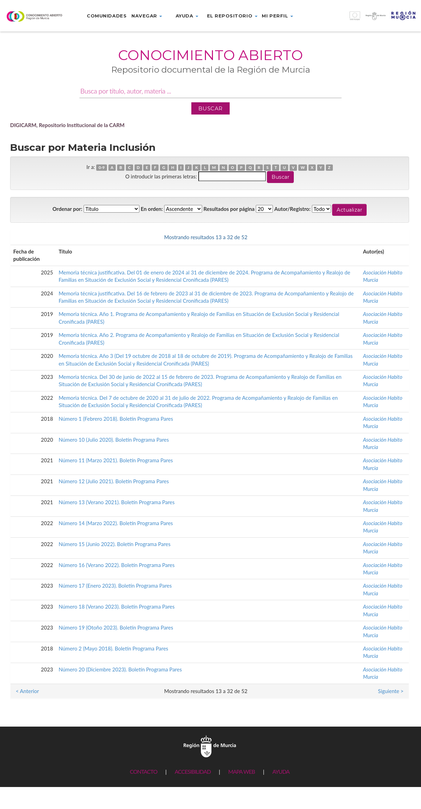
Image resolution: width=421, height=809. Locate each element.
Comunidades (107, 16)
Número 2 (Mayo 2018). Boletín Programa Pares (113, 648)
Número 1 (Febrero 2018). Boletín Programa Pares (116, 418)
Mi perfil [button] (277, 16)
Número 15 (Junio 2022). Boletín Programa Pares (114, 544)
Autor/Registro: (292, 209)
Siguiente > (391, 237)
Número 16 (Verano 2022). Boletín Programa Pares (117, 565)
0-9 (102, 167)
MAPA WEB (241, 771)
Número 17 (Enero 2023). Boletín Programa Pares (115, 585)
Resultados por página (229, 209)
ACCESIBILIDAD (192, 771)
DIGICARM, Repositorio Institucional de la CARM (67, 125)
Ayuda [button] (187, 16)
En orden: (152, 209)
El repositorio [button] (232, 16)
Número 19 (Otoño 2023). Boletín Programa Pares (116, 627)
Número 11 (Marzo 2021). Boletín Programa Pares (116, 460)
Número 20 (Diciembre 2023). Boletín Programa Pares (120, 669)
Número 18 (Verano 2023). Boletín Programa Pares (117, 606)
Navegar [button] (146, 16)
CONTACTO (143, 771)
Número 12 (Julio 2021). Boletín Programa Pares (114, 481)
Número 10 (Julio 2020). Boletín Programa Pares (114, 439)
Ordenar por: (68, 209)
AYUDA (280, 771)
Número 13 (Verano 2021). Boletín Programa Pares (117, 502)
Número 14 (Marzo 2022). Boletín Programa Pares (116, 523)
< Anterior (27, 237)
